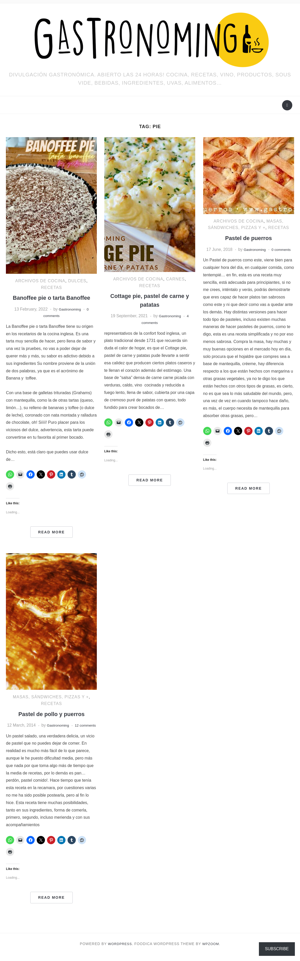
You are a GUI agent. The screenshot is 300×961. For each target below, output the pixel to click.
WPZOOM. (212, 950)
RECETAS (51, 287)
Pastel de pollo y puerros (51, 713)
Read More (51, 532)
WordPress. (120, 950)
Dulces (77, 281)
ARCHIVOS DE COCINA (40, 281)
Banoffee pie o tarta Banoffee (51, 297)
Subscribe (277, 949)
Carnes (175, 279)
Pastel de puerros (248, 237)
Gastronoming (70, 309)
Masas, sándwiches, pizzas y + (51, 697)
